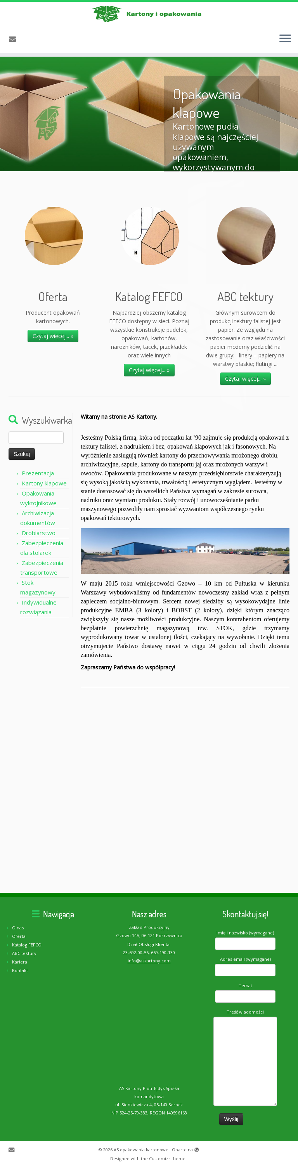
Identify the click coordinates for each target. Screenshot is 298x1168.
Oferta (19, 936)
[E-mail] (15, 51)
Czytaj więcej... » (53, 352)
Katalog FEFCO (27, 945)
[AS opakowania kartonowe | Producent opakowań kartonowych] (149, 20)
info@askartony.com (149, 961)
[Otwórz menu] (285, 51)
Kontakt (20, 970)
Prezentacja (38, 490)
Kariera (19, 962)
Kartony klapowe (44, 500)
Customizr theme (167, 1158)
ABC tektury (24, 953)
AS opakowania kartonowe (141, 1149)
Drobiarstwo (38, 549)
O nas (18, 928)
